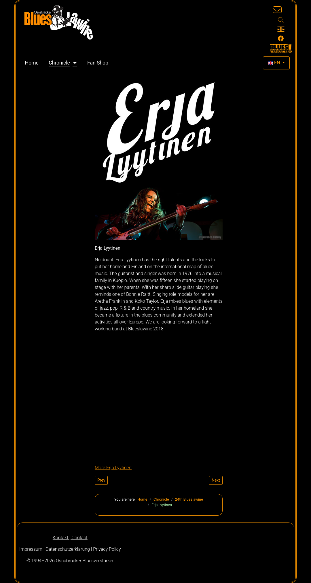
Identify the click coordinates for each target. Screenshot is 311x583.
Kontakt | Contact (70, 537)
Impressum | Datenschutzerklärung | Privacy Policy (70, 549)
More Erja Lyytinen (113, 467)
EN (274, 62)
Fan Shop (97, 63)
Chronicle (59, 63)
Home (32, 63)
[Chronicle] (73, 63)
